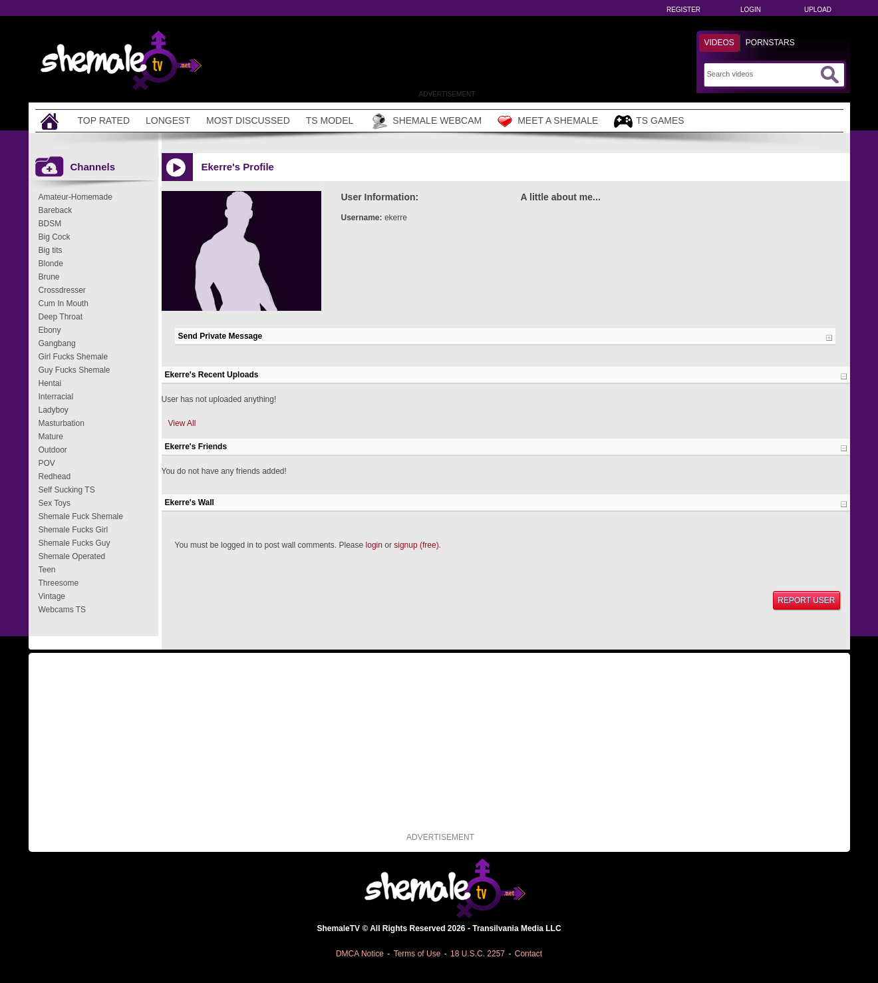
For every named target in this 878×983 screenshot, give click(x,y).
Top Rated (104, 120)
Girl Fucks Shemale (73, 356)
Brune (49, 277)
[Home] (51, 120)
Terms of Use (417, 953)
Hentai (50, 383)
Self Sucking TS (67, 489)
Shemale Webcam (425, 121)
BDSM (50, 223)
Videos (719, 42)
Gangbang (57, 343)
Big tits (51, 250)
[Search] (762, 74)
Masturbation (61, 423)
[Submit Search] (829, 74)
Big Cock (55, 237)
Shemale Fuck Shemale (81, 516)
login (374, 545)
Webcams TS (62, 609)
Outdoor (53, 450)
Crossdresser (62, 290)
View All (182, 423)
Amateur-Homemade (75, 197)
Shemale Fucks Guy (74, 543)
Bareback (56, 210)
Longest (168, 120)
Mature (51, 436)
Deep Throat (61, 316)
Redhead (55, 476)
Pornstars (770, 42)
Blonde (51, 263)
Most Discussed (248, 120)
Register (683, 9)
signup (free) (416, 545)
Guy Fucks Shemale (74, 370)
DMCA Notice (360, 953)
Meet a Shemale (548, 121)
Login (750, 9)
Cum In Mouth (63, 303)
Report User (806, 600)
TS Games (649, 121)
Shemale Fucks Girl (73, 529)
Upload (817, 9)
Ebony (50, 330)
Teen (47, 569)
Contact (528, 953)
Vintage (52, 596)
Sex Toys (55, 503)
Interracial (56, 396)
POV (47, 463)
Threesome (59, 583)
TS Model (330, 120)
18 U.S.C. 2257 (477, 953)
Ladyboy (54, 410)
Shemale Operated (72, 556)
